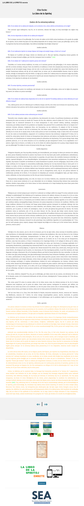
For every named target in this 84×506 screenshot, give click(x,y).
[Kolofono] (42, 483)
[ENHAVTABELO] (42, 414)
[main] (42, 11)
